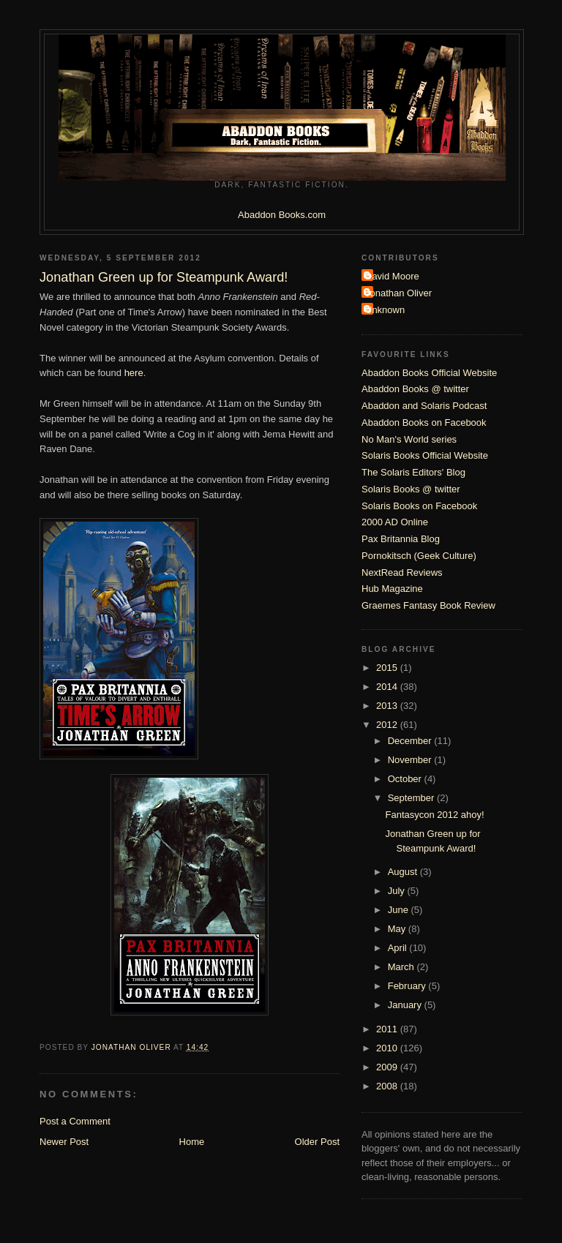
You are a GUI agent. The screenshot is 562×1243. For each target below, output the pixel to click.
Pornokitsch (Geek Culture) (418, 555)
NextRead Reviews (402, 572)
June (399, 909)
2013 (388, 705)
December (411, 740)
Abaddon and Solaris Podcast (424, 405)
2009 (388, 1067)
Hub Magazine (392, 588)
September (412, 797)
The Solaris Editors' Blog (413, 472)
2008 (388, 1086)
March (402, 966)
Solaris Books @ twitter (410, 489)
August (404, 871)
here (133, 372)
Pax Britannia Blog (400, 538)
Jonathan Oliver (398, 293)
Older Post (317, 1141)
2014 (388, 686)
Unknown (385, 309)
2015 (388, 667)
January (406, 1004)
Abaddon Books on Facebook (424, 422)
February (408, 985)
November (411, 759)
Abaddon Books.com (282, 214)
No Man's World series (409, 439)
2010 (388, 1048)
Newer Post (64, 1141)
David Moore (392, 276)
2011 (388, 1029)
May (398, 928)
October (406, 778)
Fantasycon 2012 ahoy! (434, 814)
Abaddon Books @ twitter (415, 388)
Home (192, 1141)
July (398, 890)
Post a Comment (75, 1121)
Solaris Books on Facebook (419, 505)
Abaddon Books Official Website (429, 372)
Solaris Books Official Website (424, 455)
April (399, 947)
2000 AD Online (394, 522)
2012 (388, 724)
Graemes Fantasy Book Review (428, 605)
